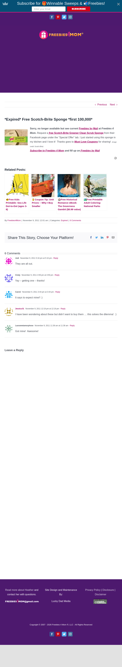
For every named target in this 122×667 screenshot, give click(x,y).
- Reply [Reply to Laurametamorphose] (71, 326)
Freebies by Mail (88, 128)
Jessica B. (19, 309)
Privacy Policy (93, 590)
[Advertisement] (61, 66)
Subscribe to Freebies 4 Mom (47, 150)
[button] (61, 6)
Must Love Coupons (86, 141)
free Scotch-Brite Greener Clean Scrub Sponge (76, 133)
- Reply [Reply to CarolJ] (57, 292)
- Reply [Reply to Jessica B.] (62, 309)
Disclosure (108, 590)
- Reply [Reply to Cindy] (56, 275)
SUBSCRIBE (79, 9)
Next (112, 104)
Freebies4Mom (14, 220)
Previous (102, 104)
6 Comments (75, 220)
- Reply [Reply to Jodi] (55, 258)
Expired (64, 220)
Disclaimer (100, 594)
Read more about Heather (19, 590)
